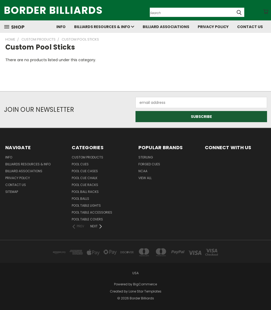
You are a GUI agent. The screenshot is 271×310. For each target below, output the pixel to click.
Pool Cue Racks (85, 185)
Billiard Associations (166, 26)
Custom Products (87, 157)
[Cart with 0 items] (265, 11)
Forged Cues (149, 164)
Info (61, 26)
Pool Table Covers (87, 219)
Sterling (145, 157)
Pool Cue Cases (85, 171)
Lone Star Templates (145, 291)
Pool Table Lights (86, 205)
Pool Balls (80, 198)
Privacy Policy (213, 26)
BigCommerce (145, 284)
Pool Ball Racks (85, 191)
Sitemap (11, 191)
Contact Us (250, 26)
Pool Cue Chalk (84, 178)
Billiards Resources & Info (104, 26)
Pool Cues (80, 164)
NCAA (142, 171)
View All (145, 178)
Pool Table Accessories (92, 212)
